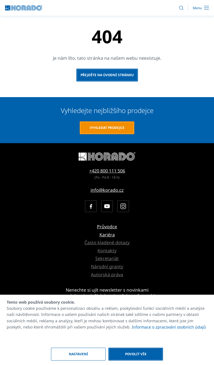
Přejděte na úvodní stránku (107, 75)
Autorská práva (107, 275)
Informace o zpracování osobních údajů (169, 327)
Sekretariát (107, 258)
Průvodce (107, 227)
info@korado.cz (107, 190)
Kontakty (107, 251)
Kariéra (107, 235)
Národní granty (107, 266)
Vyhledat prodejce (107, 127)
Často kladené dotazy (107, 242)
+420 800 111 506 (107, 171)
